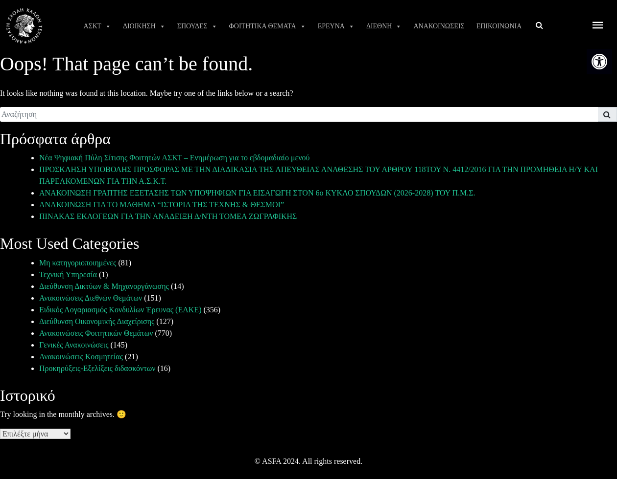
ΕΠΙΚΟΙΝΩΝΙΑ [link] (499, 26)
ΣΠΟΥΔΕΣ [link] (197, 26)
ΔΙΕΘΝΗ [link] (384, 26)
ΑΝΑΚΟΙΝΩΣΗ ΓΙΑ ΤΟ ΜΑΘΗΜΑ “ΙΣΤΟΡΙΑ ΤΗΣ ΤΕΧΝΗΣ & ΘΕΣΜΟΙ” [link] (161, 204)
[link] (599, 61)
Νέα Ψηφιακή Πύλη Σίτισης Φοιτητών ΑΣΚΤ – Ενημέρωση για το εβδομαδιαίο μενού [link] (174, 157)
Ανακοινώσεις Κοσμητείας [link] (81, 356)
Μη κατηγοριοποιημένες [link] (77, 263)
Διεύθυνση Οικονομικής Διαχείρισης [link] (96, 321)
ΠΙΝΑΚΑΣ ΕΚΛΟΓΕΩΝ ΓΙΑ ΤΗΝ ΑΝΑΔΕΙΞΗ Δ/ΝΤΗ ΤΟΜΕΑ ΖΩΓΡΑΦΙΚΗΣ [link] (168, 216)
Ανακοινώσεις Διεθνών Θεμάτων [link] (90, 298)
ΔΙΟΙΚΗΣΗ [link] (144, 26)
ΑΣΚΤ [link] (97, 26)
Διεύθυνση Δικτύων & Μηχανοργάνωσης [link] (104, 286)
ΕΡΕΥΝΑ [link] (336, 26)
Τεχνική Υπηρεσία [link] (68, 274)
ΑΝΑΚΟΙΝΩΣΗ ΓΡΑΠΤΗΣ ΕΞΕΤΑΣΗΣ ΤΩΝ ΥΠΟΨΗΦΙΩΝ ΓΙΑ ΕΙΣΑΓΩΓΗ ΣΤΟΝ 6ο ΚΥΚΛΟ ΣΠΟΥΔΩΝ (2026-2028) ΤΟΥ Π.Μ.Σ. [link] (257, 193)
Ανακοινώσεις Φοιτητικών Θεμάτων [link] (96, 333)
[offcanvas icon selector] (598, 26)
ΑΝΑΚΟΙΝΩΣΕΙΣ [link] (438, 26)
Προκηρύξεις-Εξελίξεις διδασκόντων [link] (97, 368)
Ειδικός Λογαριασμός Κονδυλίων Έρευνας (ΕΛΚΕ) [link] (120, 309)
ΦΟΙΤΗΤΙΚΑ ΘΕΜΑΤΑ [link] (267, 26)
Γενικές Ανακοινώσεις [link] (74, 345)
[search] (299, 114)
